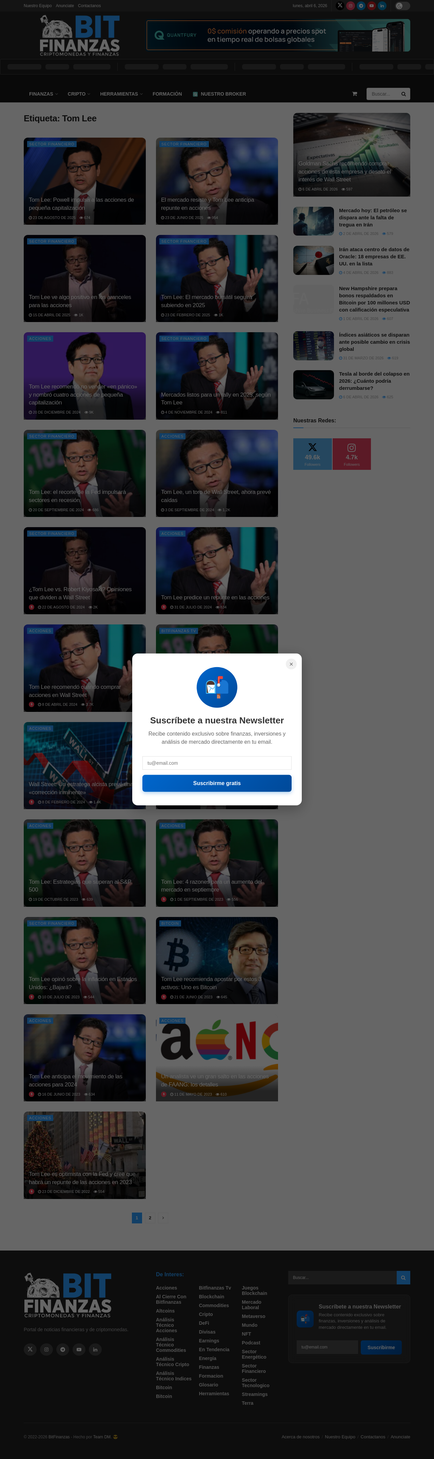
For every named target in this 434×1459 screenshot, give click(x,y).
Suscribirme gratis (217, 783)
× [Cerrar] (291, 664)
